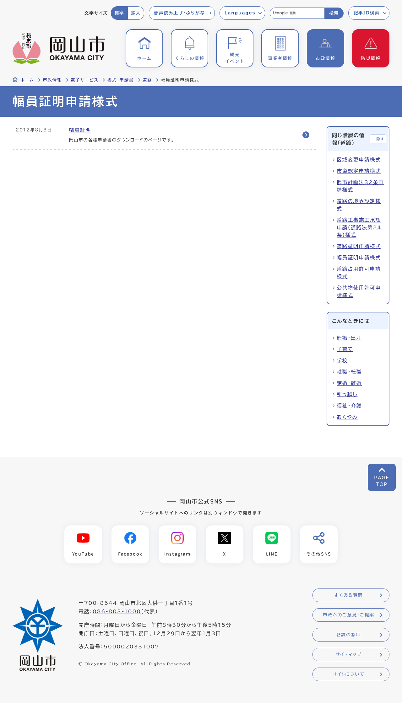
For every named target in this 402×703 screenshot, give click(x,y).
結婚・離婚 (349, 383)
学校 (342, 360)
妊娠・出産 (349, 337)
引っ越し (347, 394)
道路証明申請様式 (359, 246)
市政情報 (52, 80)
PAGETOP (381, 481)
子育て (345, 349)
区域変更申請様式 (359, 159)
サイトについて (348, 674)
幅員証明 (80, 129)
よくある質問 (348, 595)
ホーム (27, 80)
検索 (334, 13)
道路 (147, 80)
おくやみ (347, 416)
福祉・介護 (349, 405)
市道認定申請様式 (359, 170)
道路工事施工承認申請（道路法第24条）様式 (359, 227)
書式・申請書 (120, 80)
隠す (380, 139)
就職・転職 (349, 371)
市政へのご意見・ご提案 (348, 615)
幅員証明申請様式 (359, 257)
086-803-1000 (117, 611)
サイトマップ (348, 654)
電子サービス (85, 80)
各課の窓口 (348, 634)
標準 (119, 13)
